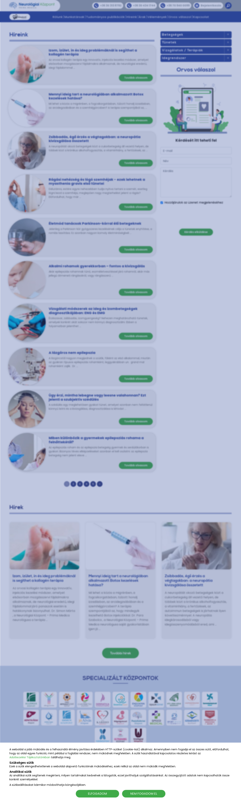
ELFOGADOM (97, 793)
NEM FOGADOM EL (143, 793)
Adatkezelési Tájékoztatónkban (29, 757)
